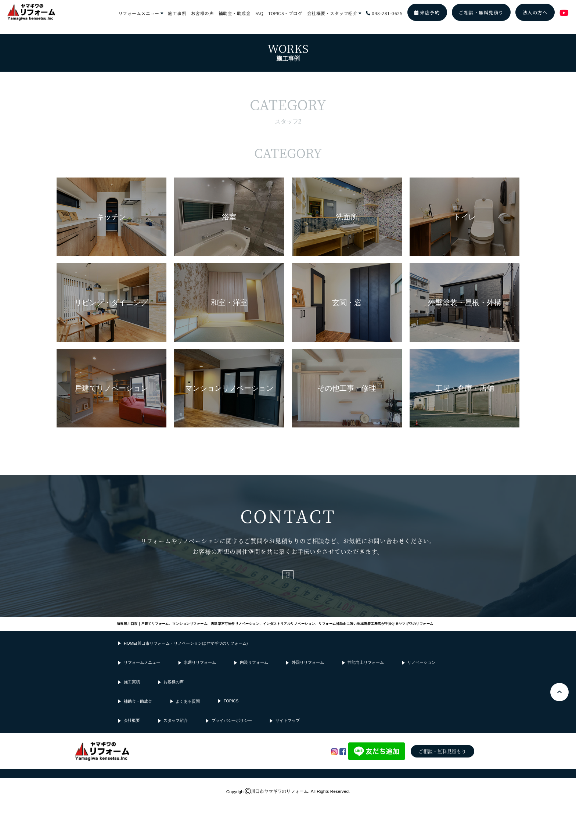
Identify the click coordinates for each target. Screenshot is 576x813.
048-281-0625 (384, 13)
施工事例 (177, 13)
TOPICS (231, 711)
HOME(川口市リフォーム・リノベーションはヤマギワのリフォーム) (186, 653)
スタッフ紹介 (175, 731)
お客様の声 (202, 13)
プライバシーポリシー (232, 731)
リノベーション (421, 673)
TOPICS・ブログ (285, 13)
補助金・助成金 (235, 13)
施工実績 (132, 692)
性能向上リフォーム (366, 673)
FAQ (259, 13)
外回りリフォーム (308, 673)
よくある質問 (188, 711)
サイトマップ (288, 731)
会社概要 (132, 731)
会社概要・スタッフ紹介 (334, 13)
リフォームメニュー (140, 13)
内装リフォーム (254, 673)
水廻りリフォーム (200, 673)
